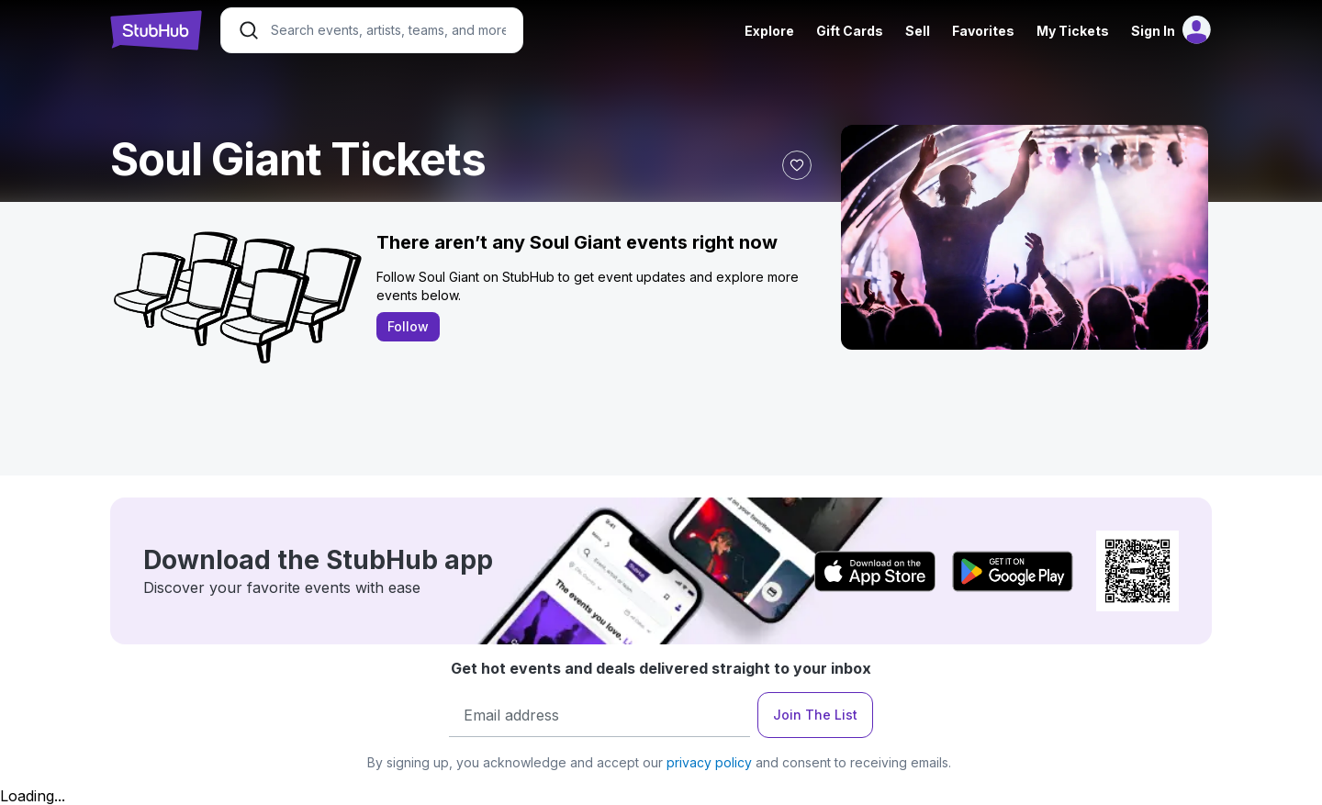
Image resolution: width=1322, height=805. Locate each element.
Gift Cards (849, 31)
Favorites (983, 31)
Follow (408, 326)
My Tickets (1072, 31)
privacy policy (709, 762)
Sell (917, 31)
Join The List (815, 714)
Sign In (1153, 31)
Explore (769, 31)
